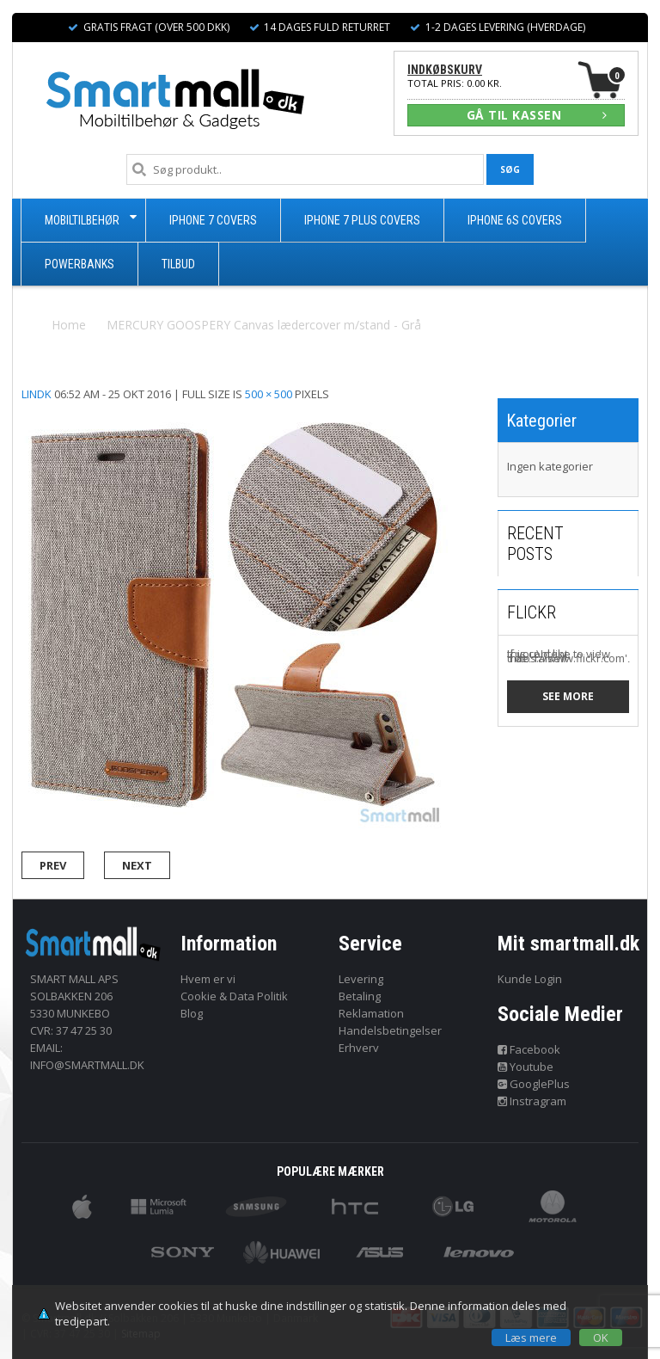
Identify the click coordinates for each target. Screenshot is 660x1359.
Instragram (532, 1101)
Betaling (360, 996)
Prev (53, 865)
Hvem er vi (207, 979)
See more (568, 696)
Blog (191, 1013)
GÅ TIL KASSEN (537, 115)
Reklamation (371, 1013)
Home (69, 325)
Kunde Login (530, 979)
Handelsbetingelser (390, 1030)
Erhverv (359, 1047)
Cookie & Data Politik (234, 996)
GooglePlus (534, 1084)
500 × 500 (268, 394)
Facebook (529, 1049)
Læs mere (531, 1337)
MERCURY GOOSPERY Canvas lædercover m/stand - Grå (264, 325)
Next (137, 865)
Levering (361, 979)
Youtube (526, 1066)
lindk (36, 394)
